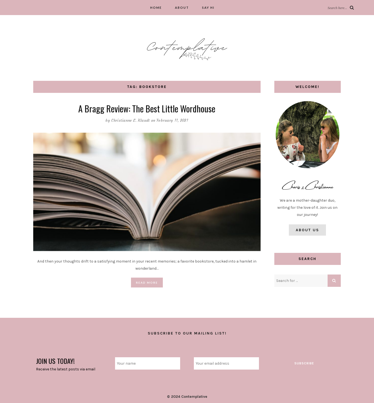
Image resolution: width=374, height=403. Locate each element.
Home (156, 7)
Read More (147, 282)
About (182, 7)
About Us (307, 230)
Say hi (208, 7)
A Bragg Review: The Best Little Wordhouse (146, 108)
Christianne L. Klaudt (130, 120)
